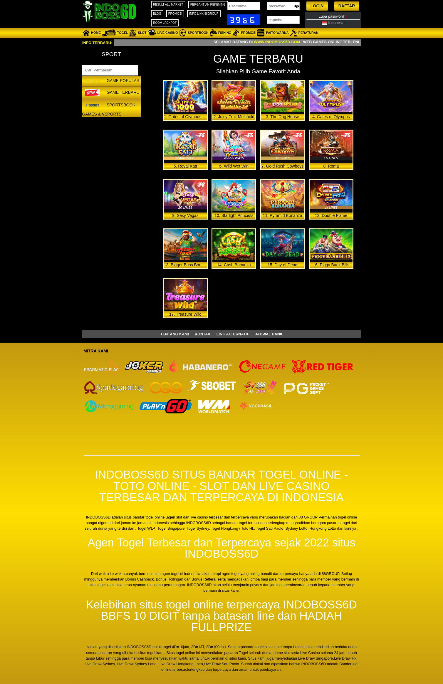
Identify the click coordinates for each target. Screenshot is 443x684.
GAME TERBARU (111, 92)
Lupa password (333, 16)
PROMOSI (175, 13)
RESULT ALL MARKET (168, 4)
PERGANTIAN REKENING (208, 4)
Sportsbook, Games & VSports (109, 108)
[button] (317, 6)
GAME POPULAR (111, 81)
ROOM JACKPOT (165, 22)
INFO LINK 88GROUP (203, 13)
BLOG (157, 13)
